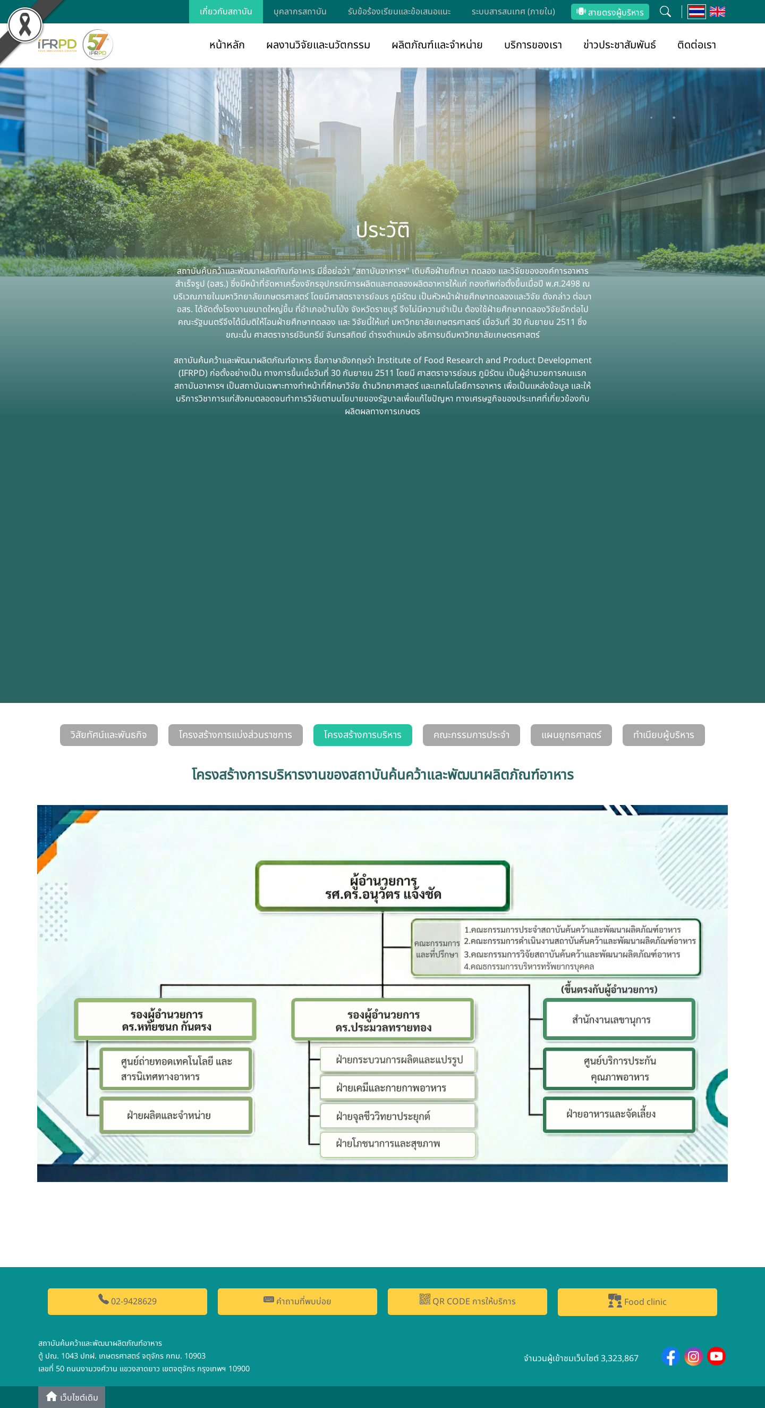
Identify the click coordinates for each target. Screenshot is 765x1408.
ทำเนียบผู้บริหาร (663, 735)
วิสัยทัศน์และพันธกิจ (109, 735)
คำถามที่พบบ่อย (298, 1301)
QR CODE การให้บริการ (468, 1301)
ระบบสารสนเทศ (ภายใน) (513, 11)
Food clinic (637, 1301)
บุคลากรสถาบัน (300, 11)
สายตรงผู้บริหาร (610, 12)
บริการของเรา (533, 45)
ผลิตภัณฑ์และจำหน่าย (437, 45)
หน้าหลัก (227, 45)
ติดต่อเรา (696, 45)
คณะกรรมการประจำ (471, 735)
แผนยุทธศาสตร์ (571, 735)
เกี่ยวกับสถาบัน (226, 11)
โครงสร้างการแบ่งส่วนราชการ (235, 735)
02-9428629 (127, 1301)
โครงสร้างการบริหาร (363, 735)
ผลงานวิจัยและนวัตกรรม (318, 45)
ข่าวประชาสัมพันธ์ (619, 45)
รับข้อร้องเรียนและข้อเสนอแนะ (399, 11)
